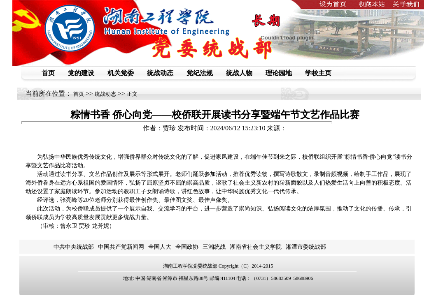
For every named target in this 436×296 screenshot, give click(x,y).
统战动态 (160, 72)
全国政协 (186, 247)
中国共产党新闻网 (121, 247)
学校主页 (318, 72)
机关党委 (120, 72)
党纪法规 (200, 72)
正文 (132, 94)
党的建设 (81, 72)
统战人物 (239, 72)
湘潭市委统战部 (306, 247)
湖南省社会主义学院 (256, 247)
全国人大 (159, 247)
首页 (48, 72)
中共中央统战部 (74, 247)
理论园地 (279, 72)
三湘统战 (214, 247)
